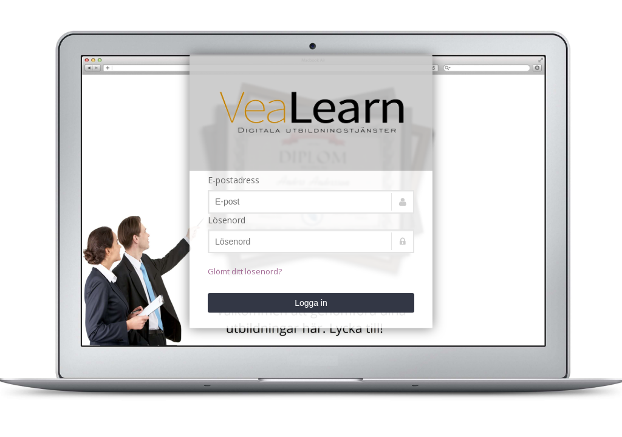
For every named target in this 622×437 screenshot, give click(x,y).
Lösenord (226, 220)
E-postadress (233, 180)
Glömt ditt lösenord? (245, 271)
